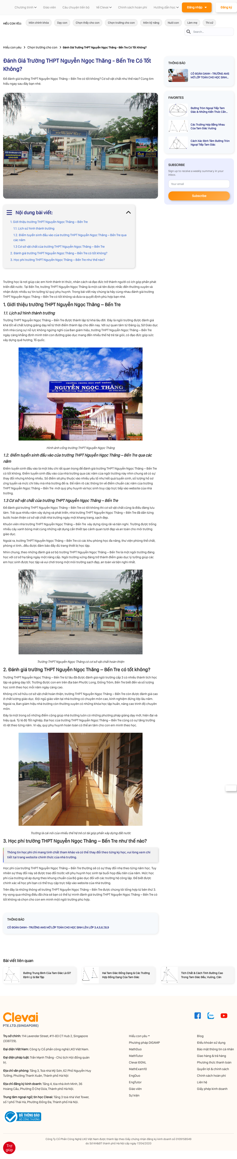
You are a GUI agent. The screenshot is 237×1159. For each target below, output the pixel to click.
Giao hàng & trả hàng (211, 1056)
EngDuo (134, 1076)
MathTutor (136, 1056)
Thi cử (209, 22)
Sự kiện (134, 1095)
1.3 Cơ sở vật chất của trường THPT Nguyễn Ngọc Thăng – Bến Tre (59, 247)
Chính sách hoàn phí (211, 1076)
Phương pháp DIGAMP (144, 1043)
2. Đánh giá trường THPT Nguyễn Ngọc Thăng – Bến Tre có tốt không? (58, 253)
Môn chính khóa (39, 22)
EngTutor (135, 1082)
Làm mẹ (192, 22)
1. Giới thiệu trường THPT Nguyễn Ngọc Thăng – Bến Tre (49, 222)
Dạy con (62, 22)
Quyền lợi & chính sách (213, 1069)
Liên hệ (202, 1082)
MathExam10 (138, 1069)
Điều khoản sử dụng (211, 1043)
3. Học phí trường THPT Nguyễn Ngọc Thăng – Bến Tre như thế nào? (57, 260)
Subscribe (199, 196)
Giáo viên (135, 1089)
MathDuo (135, 1049)
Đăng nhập (197, 7)
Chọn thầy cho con (87, 22)
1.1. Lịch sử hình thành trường (33, 228)
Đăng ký (226, 7)
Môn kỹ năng (151, 22)
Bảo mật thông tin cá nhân (215, 1049)
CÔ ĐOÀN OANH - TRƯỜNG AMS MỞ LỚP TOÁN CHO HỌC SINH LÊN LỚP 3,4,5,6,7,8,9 (58, 927)
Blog (200, 1036)
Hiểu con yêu (12, 47)
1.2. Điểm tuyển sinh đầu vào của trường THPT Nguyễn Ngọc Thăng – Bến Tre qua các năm (69, 237)
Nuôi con (173, 22)
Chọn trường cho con (121, 22)
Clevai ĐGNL (137, 1062)
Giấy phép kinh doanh (212, 1089)
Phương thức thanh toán (214, 1062)
